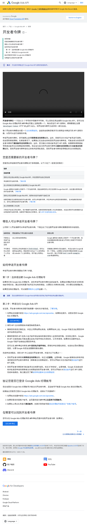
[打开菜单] (3, 2)
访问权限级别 (31, 131)
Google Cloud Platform (11, 502)
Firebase (6, 499)
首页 (4, 26)
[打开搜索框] (60, 2)
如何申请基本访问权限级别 (43, 372)
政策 (29, 26)
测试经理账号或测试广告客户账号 (62, 404)
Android (5, 492)
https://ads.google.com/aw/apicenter (39, 313)
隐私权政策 (12, 515)
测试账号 (75, 360)
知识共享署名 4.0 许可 (38, 446)
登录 (81, 3)
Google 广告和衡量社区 (40, 9)
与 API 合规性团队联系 (48, 212)
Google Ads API (19, 26)
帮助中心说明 (33, 289)
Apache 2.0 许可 (73, 446)
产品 (10, 26)
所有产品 (6, 506)
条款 (4, 515)
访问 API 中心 (14, 321)
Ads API (20, 2)
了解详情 (22, 181)
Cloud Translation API (17, 19)
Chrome (5, 495)
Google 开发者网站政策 (25, 448)
